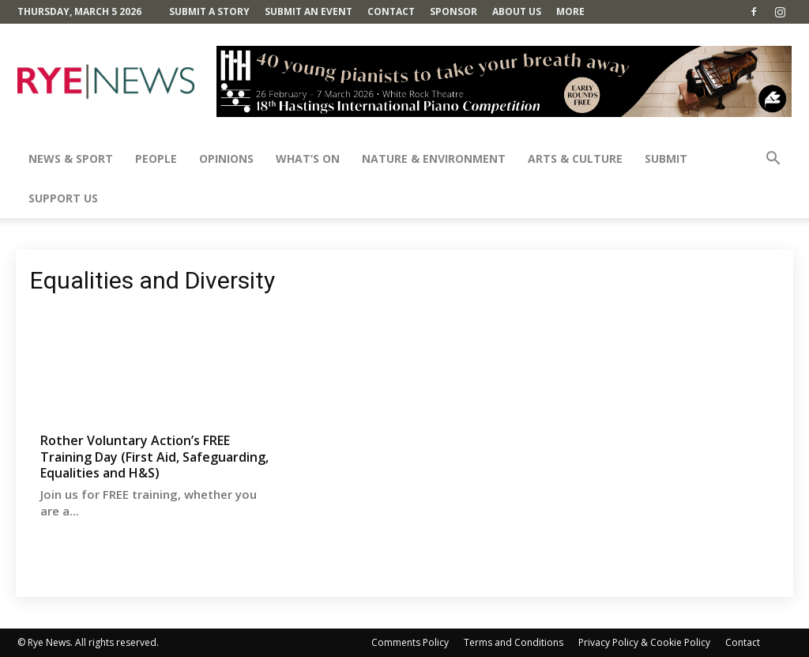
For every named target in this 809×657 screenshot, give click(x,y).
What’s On (308, 158)
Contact (391, 11)
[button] (773, 160)
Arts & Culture (575, 158)
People (156, 158)
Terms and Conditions (513, 642)
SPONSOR (453, 11)
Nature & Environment (434, 158)
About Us (516, 11)
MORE (570, 11)
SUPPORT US (63, 198)
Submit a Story (209, 11)
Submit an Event (308, 11)
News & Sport (70, 158)
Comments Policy (410, 642)
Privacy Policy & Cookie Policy (644, 642)
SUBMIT (666, 158)
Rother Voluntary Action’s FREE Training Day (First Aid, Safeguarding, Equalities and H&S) (154, 457)
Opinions (226, 158)
